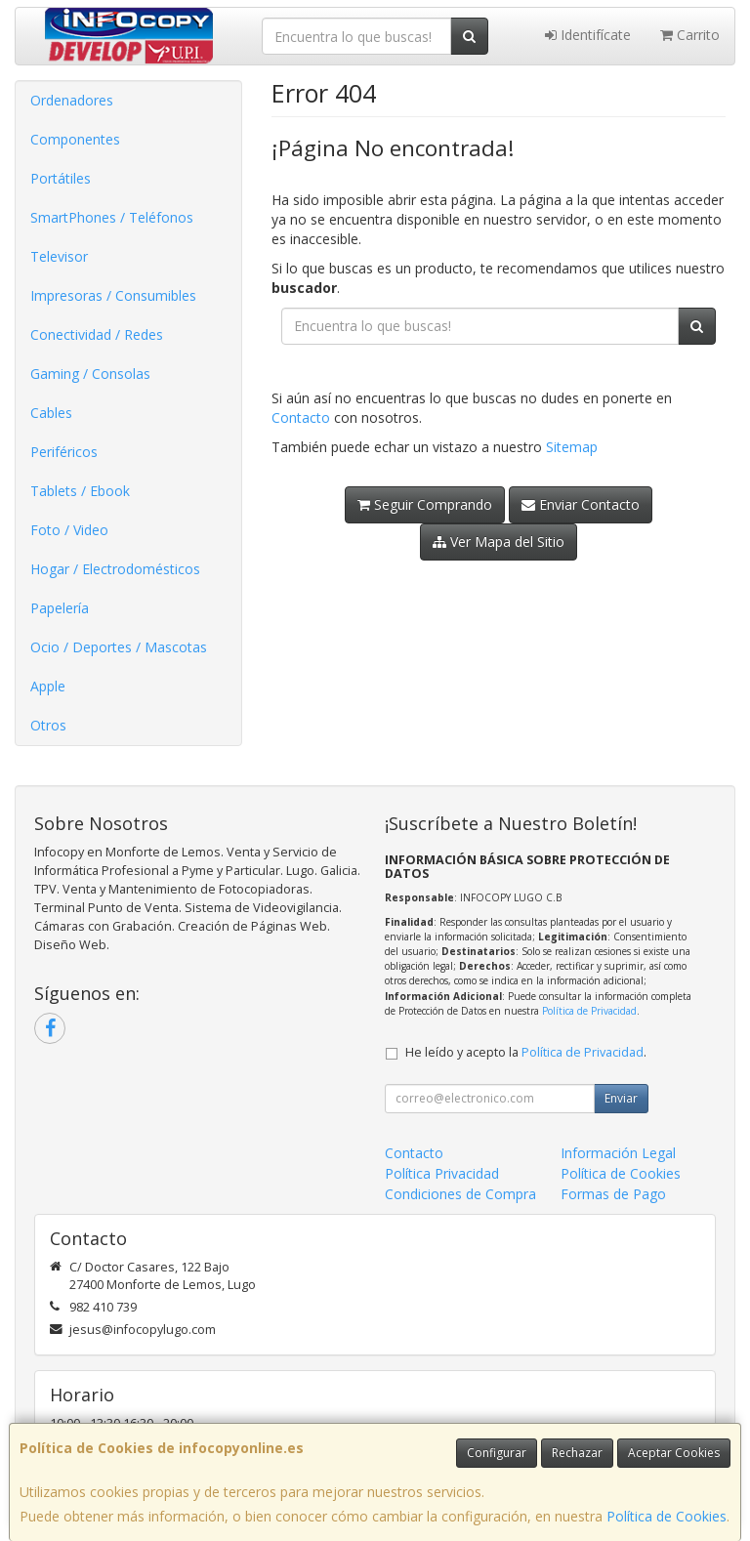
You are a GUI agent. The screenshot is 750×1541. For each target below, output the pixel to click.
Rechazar (577, 1452)
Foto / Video (69, 530)
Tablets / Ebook (80, 490)
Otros (48, 725)
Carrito (690, 34)
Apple (47, 686)
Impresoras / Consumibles (113, 295)
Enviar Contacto (580, 504)
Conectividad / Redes (96, 334)
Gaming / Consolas (90, 373)
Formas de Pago (613, 1194)
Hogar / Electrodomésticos (115, 569)
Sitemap (572, 446)
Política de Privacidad (589, 1011)
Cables (51, 412)
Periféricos (64, 451)
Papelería (59, 608)
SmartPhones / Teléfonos (111, 217)
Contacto (300, 417)
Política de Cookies (666, 1516)
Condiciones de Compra (460, 1194)
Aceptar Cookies (674, 1452)
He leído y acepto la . (525, 1052)
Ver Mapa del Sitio (498, 541)
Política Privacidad (442, 1173)
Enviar (621, 1098)
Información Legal (618, 1153)
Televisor (59, 256)
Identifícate (588, 34)
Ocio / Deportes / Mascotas (118, 647)
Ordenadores (71, 100)
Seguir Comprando (424, 504)
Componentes (75, 139)
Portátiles (60, 178)
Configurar (496, 1452)
